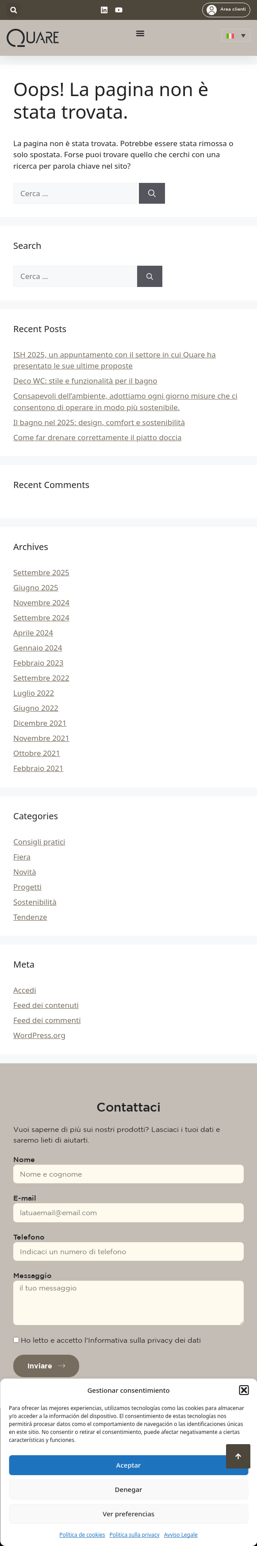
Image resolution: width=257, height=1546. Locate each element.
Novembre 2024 (41, 602)
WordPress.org (39, 1035)
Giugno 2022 (35, 708)
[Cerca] (152, 193)
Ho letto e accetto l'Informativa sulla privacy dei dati (111, 1340)
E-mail (24, 1198)
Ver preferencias (128, 1513)
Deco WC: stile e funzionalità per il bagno (85, 381)
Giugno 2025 (35, 587)
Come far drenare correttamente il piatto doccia (97, 437)
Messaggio (32, 1275)
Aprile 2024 (33, 633)
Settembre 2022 (41, 678)
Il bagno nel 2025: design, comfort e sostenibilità (99, 422)
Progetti (27, 887)
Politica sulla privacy (135, 1534)
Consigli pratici (39, 842)
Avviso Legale (181, 1534)
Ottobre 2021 (36, 753)
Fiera (22, 857)
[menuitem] (236, 35)
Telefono (29, 1237)
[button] (243, 1390)
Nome (24, 1159)
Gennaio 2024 (37, 648)
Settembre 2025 (41, 572)
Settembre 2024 (41, 617)
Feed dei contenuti (46, 1005)
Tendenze (30, 917)
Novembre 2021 (41, 738)
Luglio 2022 (33, 693)
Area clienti (233, 9)
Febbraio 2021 (38, 768)
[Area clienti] (212, 10)
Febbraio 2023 (38, 663)
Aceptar (128, 1465)
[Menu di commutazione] (140, 33)
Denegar (128, 1489)
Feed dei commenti (47, 1020)
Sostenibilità (35, 902)
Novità (24, 872)
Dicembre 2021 (39, 723)
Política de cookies (82, 1534)
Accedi (24, 990)
